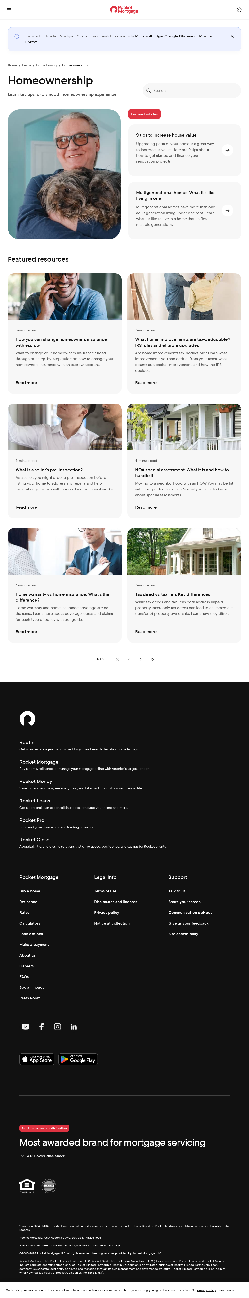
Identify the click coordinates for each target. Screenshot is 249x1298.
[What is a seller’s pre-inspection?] (65, 461)
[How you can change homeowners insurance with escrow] (65, 333)
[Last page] (152, 659)
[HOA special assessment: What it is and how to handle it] (184, 461)
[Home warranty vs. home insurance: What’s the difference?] (65, 585)
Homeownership (75, 65)
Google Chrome (178, 36)
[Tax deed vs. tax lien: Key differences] (184, 585)
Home (12, 65)
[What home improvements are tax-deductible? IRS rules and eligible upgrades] (184, 333)
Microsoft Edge (149, 36)
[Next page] (140, 659)
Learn (26, 65)
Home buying (46, 65)
